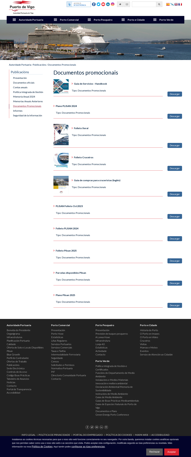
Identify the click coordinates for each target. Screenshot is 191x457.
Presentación (20, 77)
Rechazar (154, 451)
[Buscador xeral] (147, 4)
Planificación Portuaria (18, 340)
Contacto (12, 385)
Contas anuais (20, 87)
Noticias (11, 382)
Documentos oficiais (23, 82)
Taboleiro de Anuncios (18, 378)
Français (180, 4)
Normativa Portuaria (62, 368)
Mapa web (141, 434)
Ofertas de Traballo (17, 361)
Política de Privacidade (54, 434)
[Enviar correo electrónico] (127, 4)
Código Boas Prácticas (18, 375)
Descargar (175, 93)
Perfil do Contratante (18, 357)
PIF (53, 371)
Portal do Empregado (88, 434)
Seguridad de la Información (27, 115)
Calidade (11, 344)
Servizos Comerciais (61, 347)
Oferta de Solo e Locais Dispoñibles (25, 347)
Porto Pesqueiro (103, 19)
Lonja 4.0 (100, 344)
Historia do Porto (149, 330)
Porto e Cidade (136, 19)
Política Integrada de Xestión (28, 92)
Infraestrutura (102, 340)
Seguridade (57, 357)
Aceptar (171, 452)
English (176, 4)
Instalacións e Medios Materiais (111, 379)
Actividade (101, 350)
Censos (55, 361)
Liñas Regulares (59, 340)
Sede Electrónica (15, 368)
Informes (17, 110)
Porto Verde (166, 19)
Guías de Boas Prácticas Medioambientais (117, 400)
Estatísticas (57, 337)
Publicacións (39, 64)
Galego (172, 4)
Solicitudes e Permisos (62, 364)
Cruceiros (145, 340)
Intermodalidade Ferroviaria (65, 354)
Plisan (10, 350)
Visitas (143, 344)
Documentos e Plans (106, 411)
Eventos (144, 350)
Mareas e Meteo (149, 347)
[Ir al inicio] (120, 4)
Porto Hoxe (57, 333)
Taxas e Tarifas (58, 350)
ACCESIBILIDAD (160, 434)
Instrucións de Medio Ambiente (111, 393)
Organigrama (13, 333)
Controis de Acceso (17, 371)
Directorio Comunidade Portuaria (68, 375)
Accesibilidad (13, 392)
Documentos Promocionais (62, 64)
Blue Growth (13, 354)
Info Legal (28, 434)
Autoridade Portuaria (31, 19)
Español (168, 4)
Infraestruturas (14, 337)
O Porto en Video (149, 337)
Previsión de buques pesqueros (111, 333)
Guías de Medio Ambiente (108, 397)
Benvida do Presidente (18, 330)
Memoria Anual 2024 (24, 96)
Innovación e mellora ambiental (111, 383)
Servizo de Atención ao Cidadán (156, 354)
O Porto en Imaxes (149, 333)
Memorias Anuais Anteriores (28, 101)
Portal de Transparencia (19, 389)
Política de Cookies (119, 434)
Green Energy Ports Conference (112, 414)
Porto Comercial (69, 19)
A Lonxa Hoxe (102, 337)
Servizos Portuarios (61, 344)
